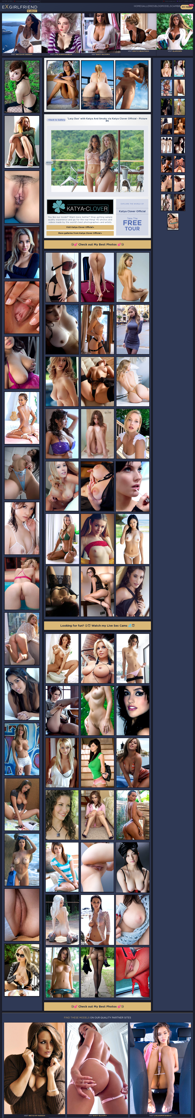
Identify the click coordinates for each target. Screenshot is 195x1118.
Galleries (132, 7)
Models (159, 7)
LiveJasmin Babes (23, 1)
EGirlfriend (24, 8)
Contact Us (163, 1108)
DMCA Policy (165, 1115)
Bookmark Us (164, 1100)
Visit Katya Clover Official (80, 225)
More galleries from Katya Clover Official (80, 232)
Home (117, 7)
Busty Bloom (39, 1)
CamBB (173, 7)
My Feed (187, 7)
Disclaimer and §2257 (183, 1115)
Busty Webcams (185, 1)
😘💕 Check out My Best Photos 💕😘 (97, 243)
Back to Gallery (56, 117)
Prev (51, 161)
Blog (146, 7)
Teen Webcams (169, 1)
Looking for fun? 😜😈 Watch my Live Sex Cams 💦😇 (97, 625)
